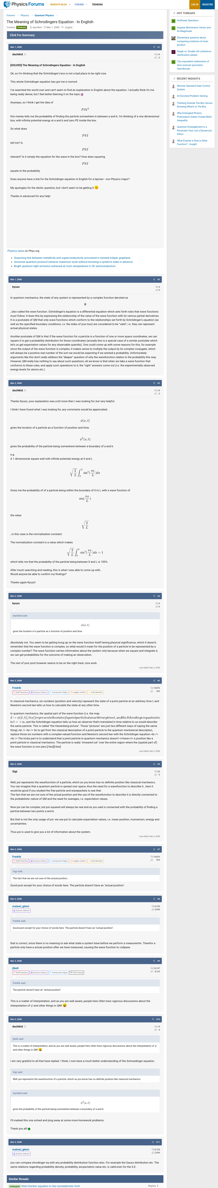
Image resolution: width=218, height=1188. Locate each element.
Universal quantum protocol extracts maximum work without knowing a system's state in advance (81, 263)
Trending (105, 4)
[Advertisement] (85, 222)
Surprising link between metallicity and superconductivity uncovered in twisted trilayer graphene (80, 259)
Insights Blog (66, 4)
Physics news (23, 252)
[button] (77, 4)
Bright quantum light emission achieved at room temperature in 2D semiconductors (72, 267)
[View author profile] (86, 698)
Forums (87, 4)
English (76, 28)
